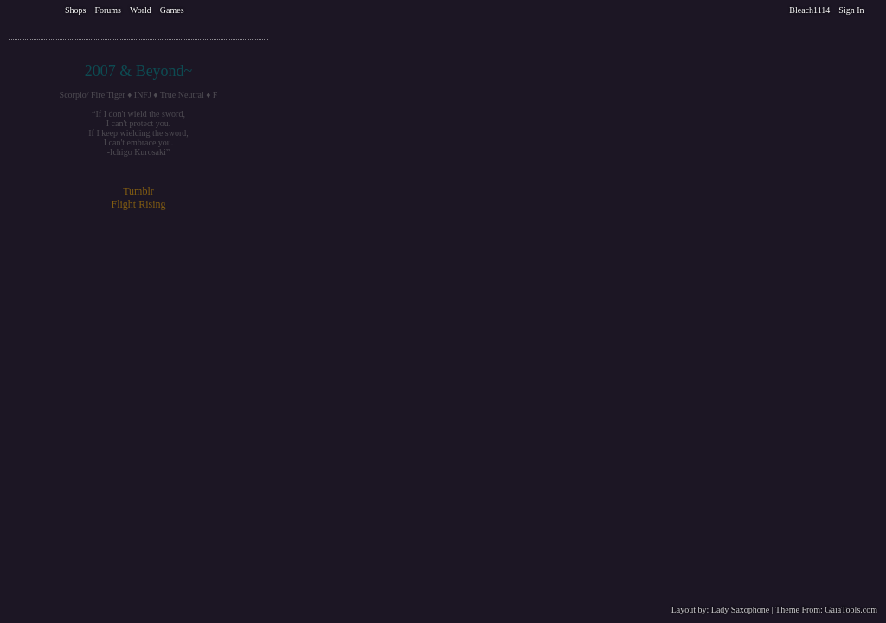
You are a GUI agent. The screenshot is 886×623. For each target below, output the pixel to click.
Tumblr (138, 191)
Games (172, 10)
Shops (75, 10)
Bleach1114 (809, 10)
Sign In (851, 10)
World (140, 10)
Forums (107, 10)
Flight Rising (138, 204)
